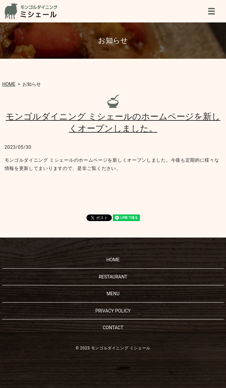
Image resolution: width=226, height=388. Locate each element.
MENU (211, 11)
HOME (9, 84)
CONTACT (113, 327)
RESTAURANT (113, 276)
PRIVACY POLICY (113, 310)
